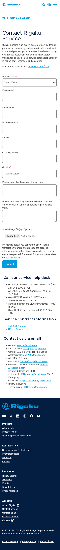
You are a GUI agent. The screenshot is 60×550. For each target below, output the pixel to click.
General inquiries (10, 516)
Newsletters (8, 487)
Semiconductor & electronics (16, 450)
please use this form (38, 66)
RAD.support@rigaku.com (34, 374)
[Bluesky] (38, 416)
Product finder (9, 431)
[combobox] (29, 82)
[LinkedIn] (18, 416)
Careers (8, 520)
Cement (6, 461)
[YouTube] (4, 416)
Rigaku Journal (9, 475)
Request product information (16, 435)
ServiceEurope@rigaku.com (34, 361)
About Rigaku (10, 505)
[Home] (3, 18)
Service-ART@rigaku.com (32, 355)
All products (8, 428)
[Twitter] (11, 416)
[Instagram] (24, 416)
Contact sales (9, 513)
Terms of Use (47, 541)
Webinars (7, 479)
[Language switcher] (49, 4)
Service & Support (20, 18)
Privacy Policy (13, 257)
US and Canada (15, 329)
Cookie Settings (10, 541)
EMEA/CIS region (17, 326)
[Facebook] (31, 416)
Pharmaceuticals (10, 453)
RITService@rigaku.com (35, 387)
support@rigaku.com (27, 345)
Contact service (10, 509)
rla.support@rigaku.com (34, 348)
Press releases (10, 491)
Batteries (6, 457)
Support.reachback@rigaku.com (35, 380)
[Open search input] (43, 4)
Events (5, 483)
